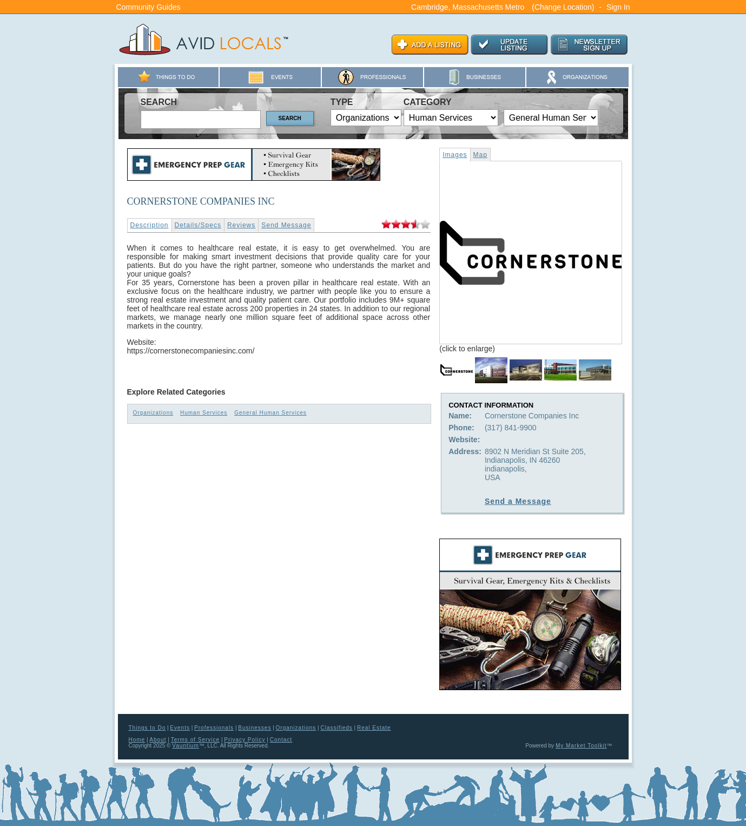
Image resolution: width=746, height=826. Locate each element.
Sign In (618, 7)
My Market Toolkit (581, 746)
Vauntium (185, 746)
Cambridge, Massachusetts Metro (467, 7)
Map (480, 155)
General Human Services (270, 413)
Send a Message (518, 501)
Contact (281, 740)
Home (137, 740)
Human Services (203, 413)
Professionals (214, 728)
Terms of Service (195, 740)
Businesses (254, 728)
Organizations (153, 413)
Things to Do (147, 728)
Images (455, 155)
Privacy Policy (244, 740)
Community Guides (148, 7)
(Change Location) (563, 7)
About (157, 740)
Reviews (241, 225)
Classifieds (336, 728)
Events (180, 728)
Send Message (286, 225)
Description (149, 225)
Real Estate (374, 728)
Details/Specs (198, 225)
